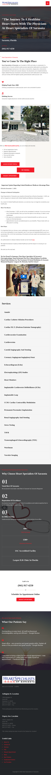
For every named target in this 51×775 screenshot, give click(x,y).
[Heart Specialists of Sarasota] (10, 3)
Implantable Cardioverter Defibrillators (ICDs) (22, 387)
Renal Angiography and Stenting (17, 417)
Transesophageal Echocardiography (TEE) (20, 440)
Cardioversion (9, 342)
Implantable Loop (11, 395)
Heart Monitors (10, 380)
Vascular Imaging (11, 455)
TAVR (6, 433)
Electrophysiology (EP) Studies (16, 372)
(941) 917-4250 (8, 49)
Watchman (8, 448)
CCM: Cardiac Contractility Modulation (19, 402)
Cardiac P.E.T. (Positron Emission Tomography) (22, 327)
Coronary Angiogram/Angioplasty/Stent (19, 357)
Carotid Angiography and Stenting (17, 350)
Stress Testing (9, 425)
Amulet (7, 312)
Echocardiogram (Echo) (13, 365)
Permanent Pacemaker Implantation (18, 410)
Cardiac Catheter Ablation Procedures (19, 320)
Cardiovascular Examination (15, 335)
